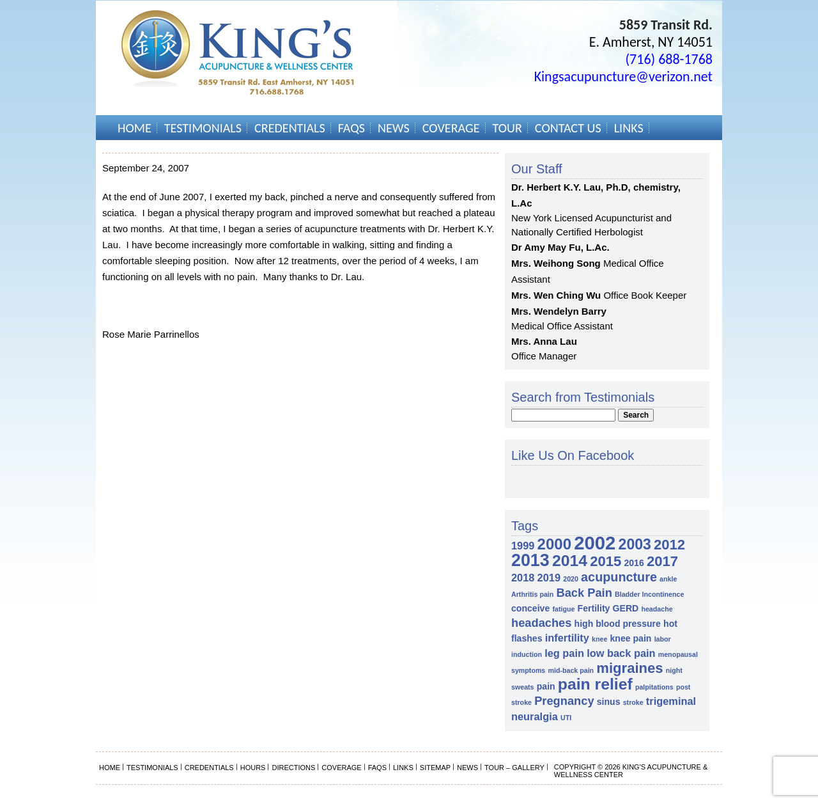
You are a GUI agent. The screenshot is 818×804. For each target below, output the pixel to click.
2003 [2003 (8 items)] (635, 544)
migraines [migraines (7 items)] (629, 668)
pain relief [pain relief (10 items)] (595, 684)
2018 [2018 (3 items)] (522, 577)
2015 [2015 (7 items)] (605, 561)
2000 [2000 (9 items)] (554, 544)
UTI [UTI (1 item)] (565, 717)
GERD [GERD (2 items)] (626, 608)
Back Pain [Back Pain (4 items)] (584, 592)
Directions (293, 767)
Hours (253, 767)
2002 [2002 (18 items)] (594, 542)
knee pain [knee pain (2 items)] (631, 638)
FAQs (351, 128)
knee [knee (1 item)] (599, 639)
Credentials (289, 128)
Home (134, 128)
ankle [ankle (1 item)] (668, 579)
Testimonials (203, 128)
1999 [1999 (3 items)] (522, 545)
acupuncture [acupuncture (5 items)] (619, 577)
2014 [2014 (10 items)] (569, 560)
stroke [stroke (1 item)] (633, 702)
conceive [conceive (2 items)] (530, 608)
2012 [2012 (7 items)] (669, 545)
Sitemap (435, 767)
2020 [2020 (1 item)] (570, 579)
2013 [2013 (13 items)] (530, 560)
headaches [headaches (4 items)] (541, 622)
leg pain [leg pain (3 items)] (564, 653)
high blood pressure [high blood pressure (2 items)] (618, 624)
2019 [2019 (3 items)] (548, 577)
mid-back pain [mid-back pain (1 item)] (571, 670)
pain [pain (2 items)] (546, 686)
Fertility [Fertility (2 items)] (594, 608)
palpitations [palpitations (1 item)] (654, 687)
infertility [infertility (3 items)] (567, 637)
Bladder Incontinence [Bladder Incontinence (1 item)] (649, 594)
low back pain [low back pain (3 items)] (621, 653)
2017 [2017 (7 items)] (662, 561)
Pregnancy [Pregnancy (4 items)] (564, 700)
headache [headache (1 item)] (656, 609)
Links (629, 128)
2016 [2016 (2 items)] (634, 563)
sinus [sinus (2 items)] (609, 702)
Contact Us (568, 128)
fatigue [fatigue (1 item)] (563, 609)
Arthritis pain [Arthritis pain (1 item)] (532, 594)
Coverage (451, 128)
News (394, 128)
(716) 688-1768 (669, 59)
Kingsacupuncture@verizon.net (623, 76)
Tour (507, 128)
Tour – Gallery (514, 767)
